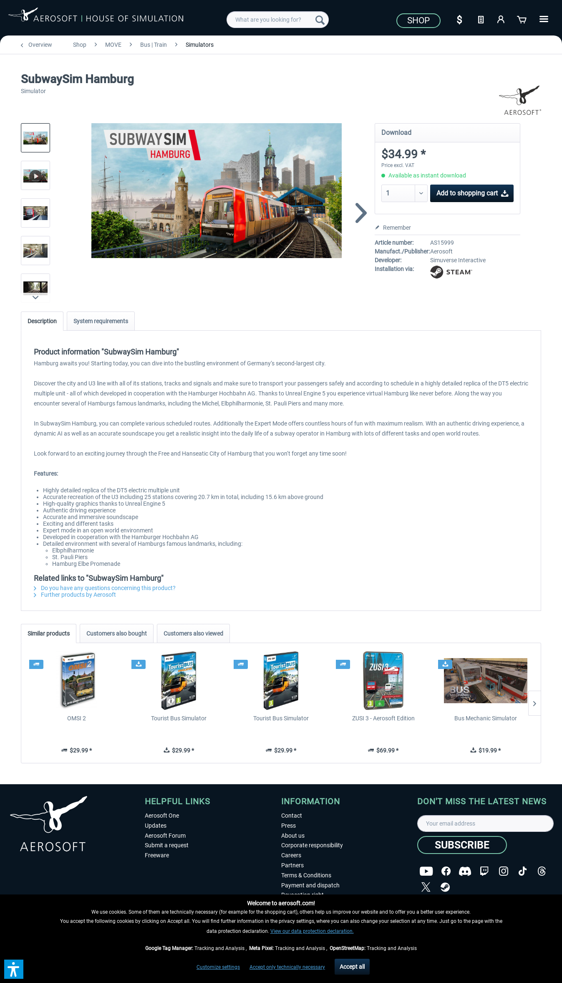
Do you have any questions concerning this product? (105, 588)
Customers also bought (116, 633)
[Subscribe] (462, 845)
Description (42, 321)
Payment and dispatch (310, 885)
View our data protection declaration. (312, 931)
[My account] (501, 18)
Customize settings (218, 967)
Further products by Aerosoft (75, 594)
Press (288, 825)
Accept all (352, 966)
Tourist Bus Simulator (179, 718)
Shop (418, 20)
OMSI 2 (76, 718)
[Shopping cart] (522, 18)
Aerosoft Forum (165, 835)
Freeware (157, 855)
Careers (291, 855)
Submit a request (167, 845)
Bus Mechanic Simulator (485, 718)
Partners (292, 865)
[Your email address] (485, 823)
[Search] (320, 19)
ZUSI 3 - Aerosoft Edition (383, 718)
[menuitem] (278, 19)
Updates (155, 825)
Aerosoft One (162, 815)
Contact (291, 815)
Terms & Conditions (306, 875)
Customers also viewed (193, 633)
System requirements (100, 321)
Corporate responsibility (312, 845)
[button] (13, 969)
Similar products (49, 633)
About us (293, 835)
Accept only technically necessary (287, 967)
